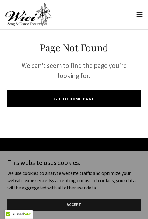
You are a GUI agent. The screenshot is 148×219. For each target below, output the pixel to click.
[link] (28, 14)
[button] (139, 15)
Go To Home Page (74, 99)
